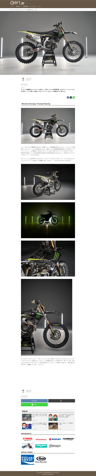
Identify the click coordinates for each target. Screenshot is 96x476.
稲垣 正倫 (28, 80)
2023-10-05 (29, 78)
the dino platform (49, 474)
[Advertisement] (32, 376)
